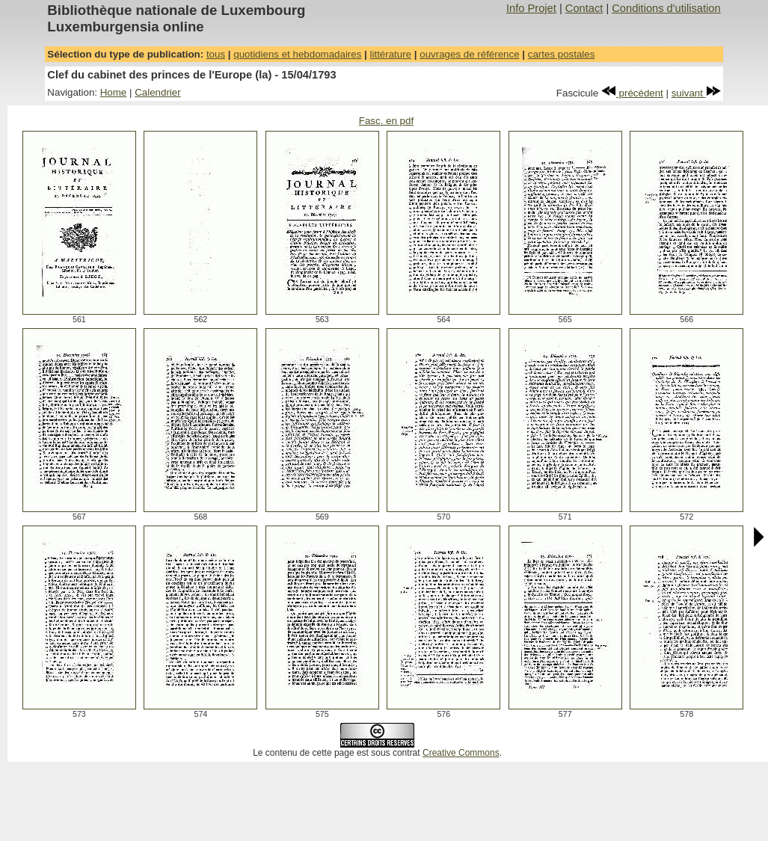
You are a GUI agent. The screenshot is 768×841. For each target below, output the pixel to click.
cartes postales (561, 54)
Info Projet (531, 8)
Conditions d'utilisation (666, 8)
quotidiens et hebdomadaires (297, 54)
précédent (632, 93)
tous (215, 54)
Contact (584, 8)
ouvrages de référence (469, 54)
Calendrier (158, 92)
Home (113, 92)
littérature (391, 54)
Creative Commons (461, 753)
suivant (696, 93)
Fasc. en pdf (386, 120)
